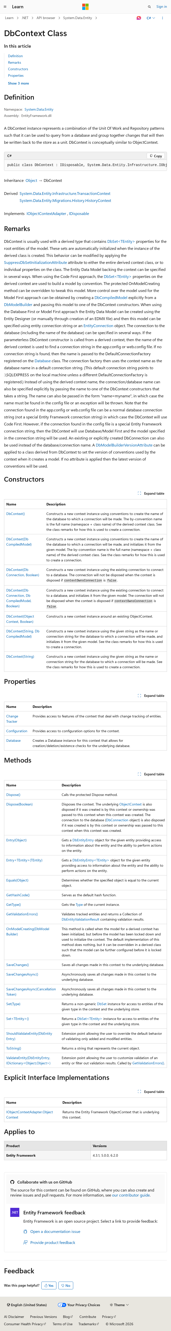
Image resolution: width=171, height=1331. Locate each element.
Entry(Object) (16, 840)
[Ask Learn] (139, 18)
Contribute (87, 1316)
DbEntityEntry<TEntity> (90, 860)
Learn (9, 17)
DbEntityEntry (83, 840)
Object (31, 180)
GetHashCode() (18, 895)
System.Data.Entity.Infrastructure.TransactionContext (65, 193)
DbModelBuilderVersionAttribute (124, 445)
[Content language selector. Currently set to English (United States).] (27, 1305)
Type (79, 904)
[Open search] (149, 6)
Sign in (161, 6)
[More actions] (162, 18)
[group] (85, 165)
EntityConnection (98, 325)
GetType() (13, 904)
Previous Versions (43, 1316)
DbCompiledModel (111, 297)
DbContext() (15, 513)
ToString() (13, 1048)
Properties (16, 75)
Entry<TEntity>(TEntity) (24, 860)
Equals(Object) (17, 880)
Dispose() (13, 794)
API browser (46, 17)
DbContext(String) (20, 656)
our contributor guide (131, 1195)
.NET (25, 17)
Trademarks (87, 1323)
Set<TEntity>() (17, 1018)
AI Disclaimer (14, 1316)
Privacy (107, 1316)
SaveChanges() (17, 964)
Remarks (14, 62)
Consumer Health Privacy (23, 1323)
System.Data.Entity (77, 17)
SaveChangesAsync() (22, 974)
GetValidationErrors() (22, 914)
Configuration (16, 730)
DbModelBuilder (18, 304)
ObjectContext (130, 804)
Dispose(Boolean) (19, 804)
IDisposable (79, 213)
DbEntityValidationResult (80, 919)
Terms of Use (62, 1323)
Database (43, 360)
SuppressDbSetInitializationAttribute (35, 262)
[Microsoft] (85, 7)
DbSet (102, 1003)
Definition (15, 55)
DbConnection (117, 820)
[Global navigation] (5, 6)
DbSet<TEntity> (121, 241)
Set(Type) (13, 1003)
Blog (66, 1316)
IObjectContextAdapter (46, 213)
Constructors (18, 68)
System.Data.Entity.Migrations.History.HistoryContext (65, 200)
